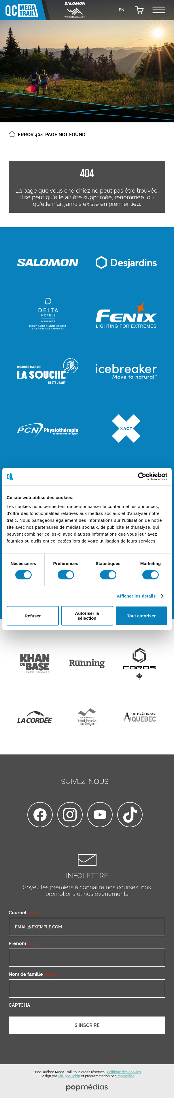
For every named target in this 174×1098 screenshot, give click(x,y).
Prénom (24, 943)
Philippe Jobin (69, 1076)
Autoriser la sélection (87, 616)
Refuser (33, 615)
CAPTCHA (19, 1005)
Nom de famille (33, 974)
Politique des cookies (124, 1072)
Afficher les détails (136, 595)
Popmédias (126, 1076)
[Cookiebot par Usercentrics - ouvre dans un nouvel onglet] (142, 476)
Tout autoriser (141, 615)
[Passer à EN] (121, 9)
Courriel (24, 912)
